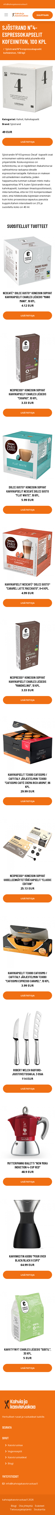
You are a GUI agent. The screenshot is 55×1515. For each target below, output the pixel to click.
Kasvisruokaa (15, 1445)
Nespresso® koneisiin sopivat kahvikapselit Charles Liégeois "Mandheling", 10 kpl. (27, 681)
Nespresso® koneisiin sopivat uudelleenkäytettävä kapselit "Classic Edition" (27, 880)
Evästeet (39, 1505)
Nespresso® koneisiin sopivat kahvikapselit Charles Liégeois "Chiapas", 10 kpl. (27, 394)
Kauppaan (43, 15)
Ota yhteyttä (26, 1505)
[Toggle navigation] (6, 15)
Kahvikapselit (31, 119)
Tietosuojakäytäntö (21, 1509)
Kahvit (19, 119)
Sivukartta (39, 1509)
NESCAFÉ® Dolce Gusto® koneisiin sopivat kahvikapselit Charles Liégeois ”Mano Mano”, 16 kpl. (27, 297)
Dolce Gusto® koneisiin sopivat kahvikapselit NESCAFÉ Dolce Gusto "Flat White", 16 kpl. (27, 491)
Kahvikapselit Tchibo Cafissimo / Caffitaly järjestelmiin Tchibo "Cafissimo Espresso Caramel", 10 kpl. (27, 977)
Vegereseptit (15, 1451)
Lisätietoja (27, 141)
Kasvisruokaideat (17, 1457)
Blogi (10, 1463)
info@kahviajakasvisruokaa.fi (15, 4)
